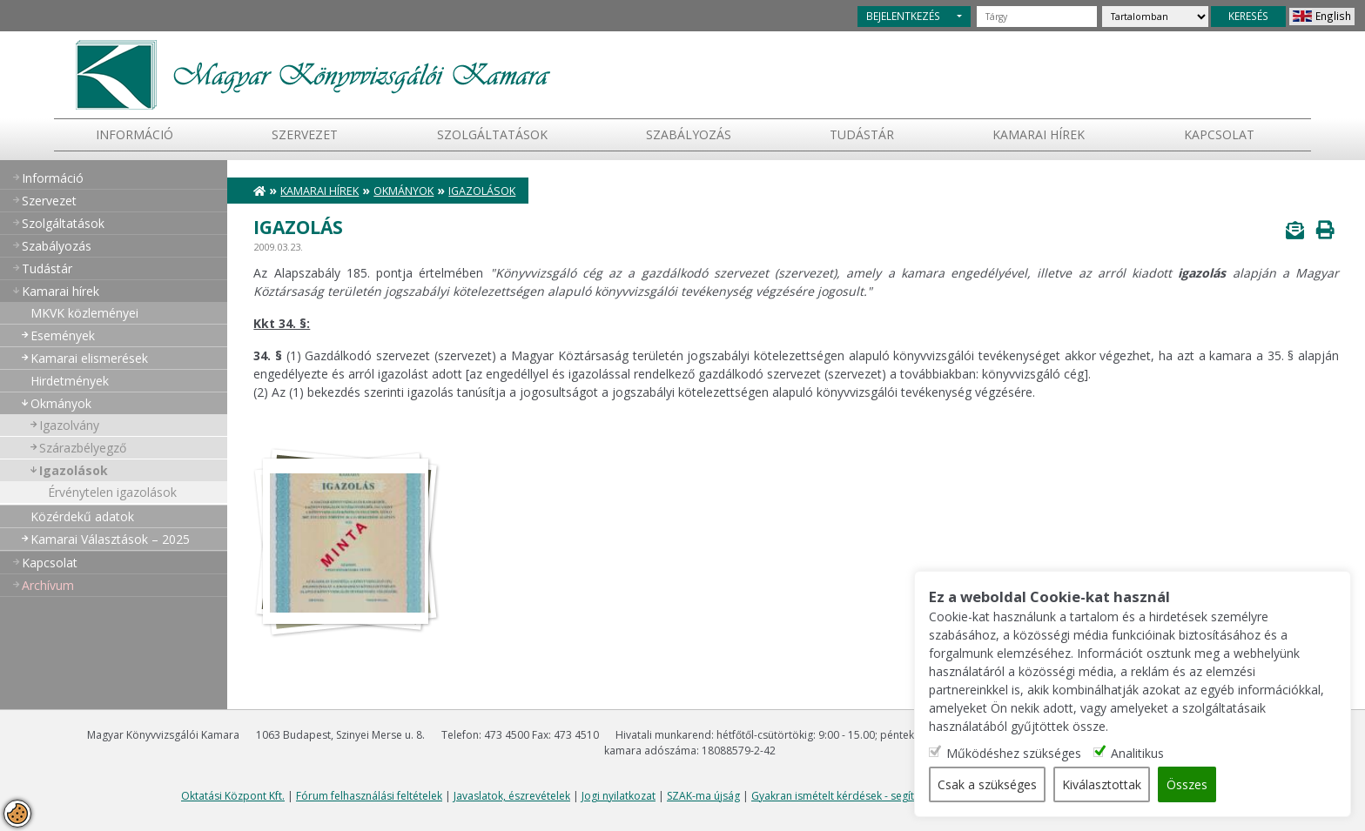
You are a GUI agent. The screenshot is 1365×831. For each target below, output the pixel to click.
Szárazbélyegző (82, 447)
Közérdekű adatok (82, 516)
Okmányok (60, 403)
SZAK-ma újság (703, 795)
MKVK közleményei (84, 313)
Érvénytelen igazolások (112, 492)
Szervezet (305, 134)
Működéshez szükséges (1015, 753)
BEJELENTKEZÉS (903, 16)
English (1333, 16)
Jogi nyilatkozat (619, 795)
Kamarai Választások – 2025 (110, 539)
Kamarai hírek (1038, 134)
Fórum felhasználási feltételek (369, 795)
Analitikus (1139, 753)
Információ (134, 134)
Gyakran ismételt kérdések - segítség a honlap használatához (901, 795)
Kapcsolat (1219, 134)
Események (62, 335)
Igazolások (73, 470)
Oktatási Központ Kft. (233, 795)
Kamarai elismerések (89, 358)
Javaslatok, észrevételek (512, 795)
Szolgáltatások (492, 134)
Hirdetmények (69, 380)
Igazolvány (69, 425)
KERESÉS (1248, 16)
